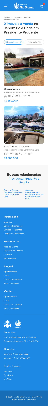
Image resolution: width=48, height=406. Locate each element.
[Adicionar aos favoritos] (41, 51)
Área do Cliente (11, 247)
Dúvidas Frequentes (13, 230)
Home (7, 17)
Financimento (10, 258)
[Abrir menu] (6, 6)
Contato (8, 254)
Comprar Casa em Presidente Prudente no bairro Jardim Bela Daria (13, 193)
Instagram (8, 371)
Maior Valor (34, 42)
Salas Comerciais (11, 283)
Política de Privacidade (14, 234)
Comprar (18, 17)
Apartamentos (10, 271)
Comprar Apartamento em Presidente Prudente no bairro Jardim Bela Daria (34, 194)
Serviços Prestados (13, 226)
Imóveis (27, 17)
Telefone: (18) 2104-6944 (16, 354)
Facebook (8, 375)
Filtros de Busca (14, 42)
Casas (6, 275)
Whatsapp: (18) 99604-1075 (17, 358)
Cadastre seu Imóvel (13, 251)
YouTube (8, 379)
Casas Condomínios (13, 279)
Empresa (8, 222)
